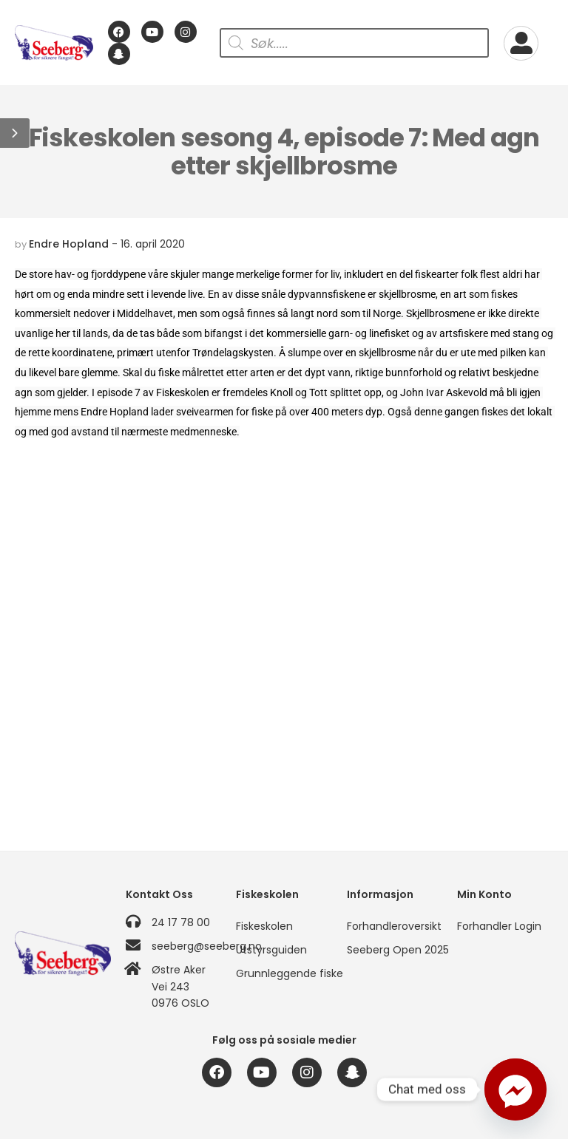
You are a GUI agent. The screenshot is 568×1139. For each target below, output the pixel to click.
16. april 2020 (153, 244)
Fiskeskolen (264, 926)
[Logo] (54, 43)
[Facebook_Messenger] (515, 1089)
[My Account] (521, 43)
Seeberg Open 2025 (395, 949)
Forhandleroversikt (394, 926)
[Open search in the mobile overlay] (354, 43)
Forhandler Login (499, 926)
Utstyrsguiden (271, 949)
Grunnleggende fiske (284, 973)
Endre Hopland (69, 244)
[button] (15, 133)
